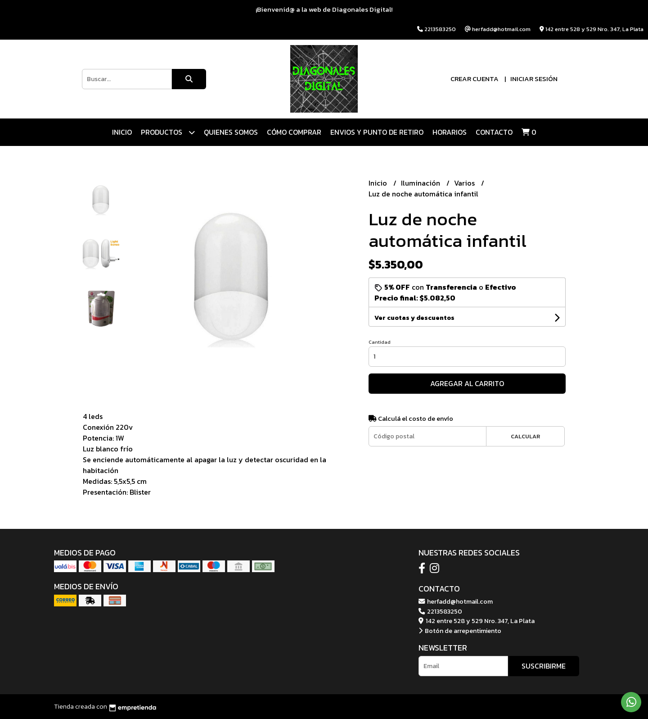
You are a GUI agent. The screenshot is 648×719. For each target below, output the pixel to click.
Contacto (494, 132)
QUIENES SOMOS (231, 132)
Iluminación (421, 182)
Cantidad (380, 342)
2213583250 (440, 611)
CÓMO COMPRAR (294, 132)
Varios (465, 182)
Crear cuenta (474, 78)
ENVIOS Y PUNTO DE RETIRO (376, 132)
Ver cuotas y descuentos (414, 318)
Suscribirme (544, 665)
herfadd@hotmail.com (455, 601)
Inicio (122, 132)
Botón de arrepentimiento (459, 631)
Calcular (525, 436)
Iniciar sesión (534, 78)
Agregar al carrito (467, 383)
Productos (168, 132)
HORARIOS (449, 132)
